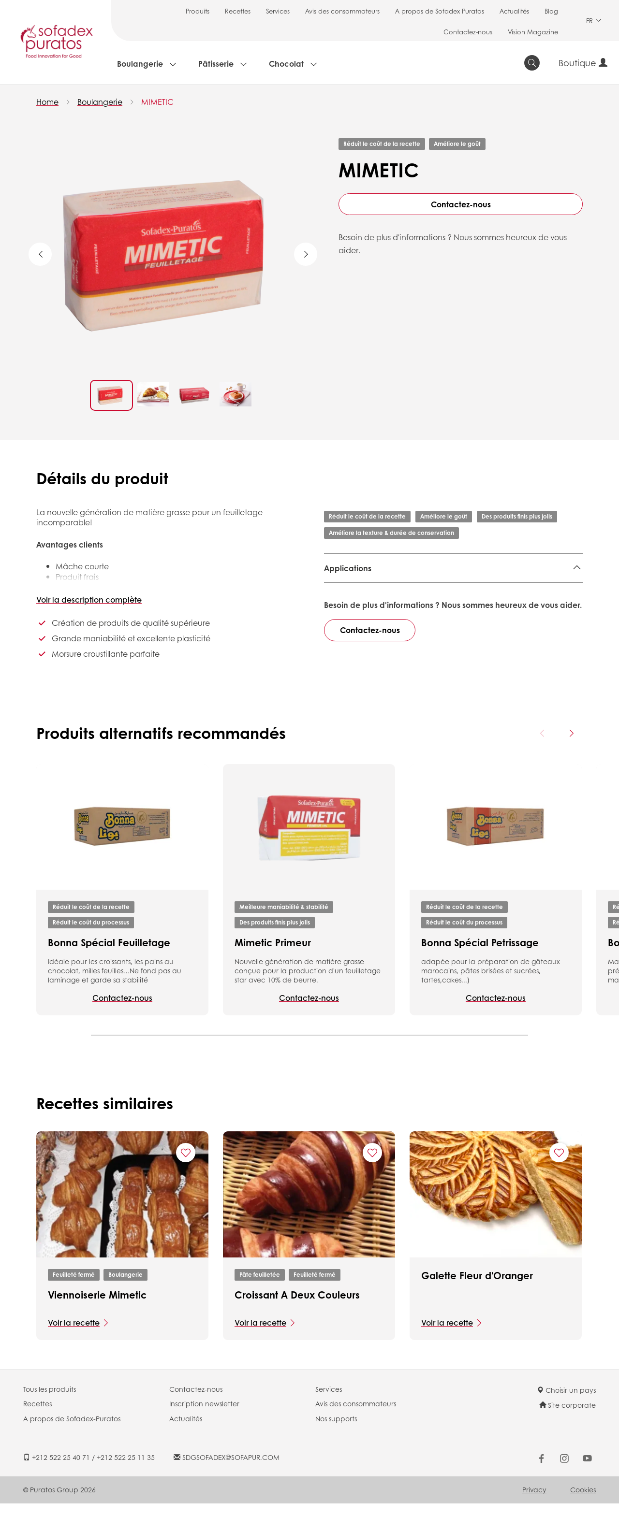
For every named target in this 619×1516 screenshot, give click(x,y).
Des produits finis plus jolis (517, 516)
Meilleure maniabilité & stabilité (283, 919)
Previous (40, 254)
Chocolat (286, 63)
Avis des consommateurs (342, 10)
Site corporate (567, 1418)
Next (305, 254)
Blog (551, 10)
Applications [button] (347, 568)
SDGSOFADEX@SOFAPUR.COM (227, 1470)
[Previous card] (542, 745)
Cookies (583, 1502)
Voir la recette (74, 1335)
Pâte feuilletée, (412, 591)
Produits (197, 10)
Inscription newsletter (204, 1416)
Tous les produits (49, 1401)
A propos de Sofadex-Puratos (71, 1431)
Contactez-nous (467, 31)
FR (594, 20)
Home (47, 101)
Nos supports (336, 1431)
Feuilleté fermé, (352, 591)
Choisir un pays (566, 1402)
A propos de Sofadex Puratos (439, 10)
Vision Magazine (533, 31)
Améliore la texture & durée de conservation (391, 533)
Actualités (514, 10)
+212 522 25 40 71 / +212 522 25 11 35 (89, 1470)
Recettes (238, 10)
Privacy (534, 1502)
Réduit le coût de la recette (381, 144)
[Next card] (571, 745)
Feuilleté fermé (74, 1287)
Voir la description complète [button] (89, 599)
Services (278, 10)
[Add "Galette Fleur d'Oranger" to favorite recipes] (559, 1165)
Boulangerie (140, 63)
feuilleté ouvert (470, 591)
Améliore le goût (457, 144)
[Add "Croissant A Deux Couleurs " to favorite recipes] (372, 1165)
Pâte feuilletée (259, 1287)
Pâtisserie (216, 63)
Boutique (583, 63)
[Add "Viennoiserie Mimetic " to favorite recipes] (186, 1165)
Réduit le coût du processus (91, 935)
